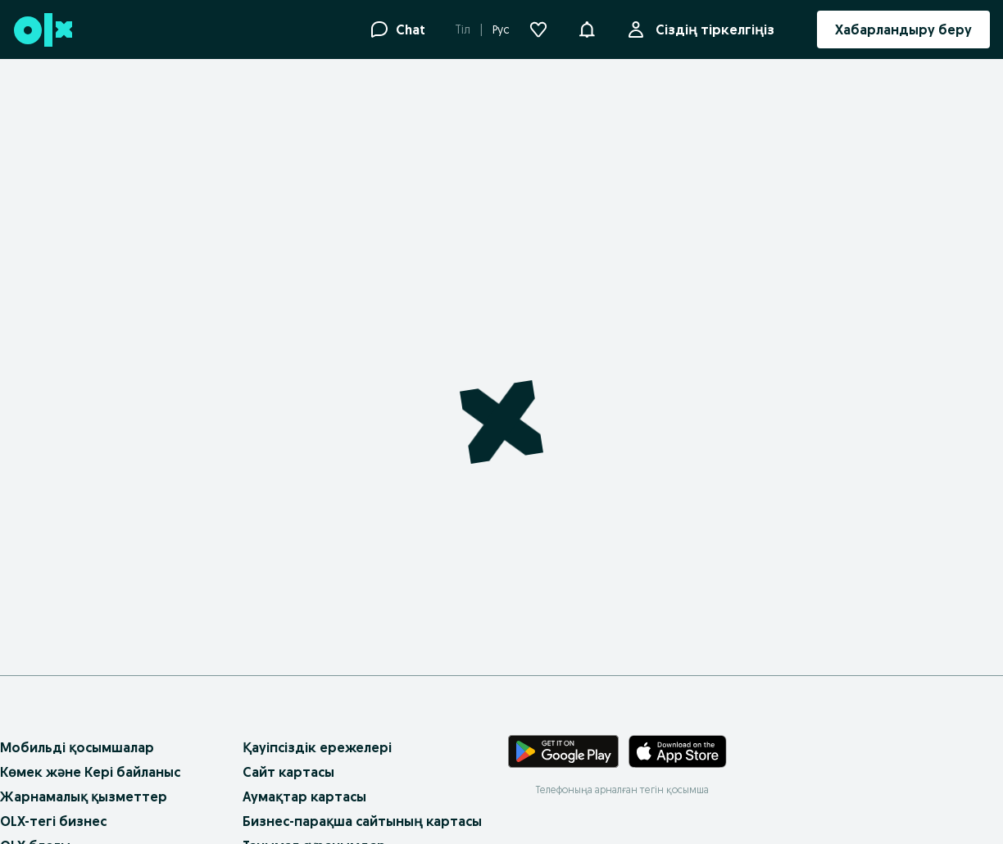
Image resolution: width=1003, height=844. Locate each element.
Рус (501, 29)
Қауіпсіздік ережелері (317, 747)
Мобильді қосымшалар (77, 747)
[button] (587, 28)
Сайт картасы (288, 772)
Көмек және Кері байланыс (90, 772)
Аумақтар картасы (304, 796)
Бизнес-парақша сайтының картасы (362, 821)
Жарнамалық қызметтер (83, 796)
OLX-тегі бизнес (53, 821)
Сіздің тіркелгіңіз (711, 29)
